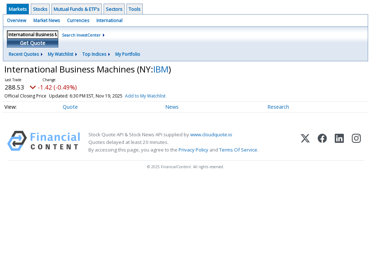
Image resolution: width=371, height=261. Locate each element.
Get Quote (32, 43)
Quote (70, 106)
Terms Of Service (238, 149)
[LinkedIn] (339, 142)
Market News (46, 20)
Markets (18, 9)
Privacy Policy (193, 149)
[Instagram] (356, 142)
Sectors (114, 9)
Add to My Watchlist (145, 96)
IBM (160, 69)
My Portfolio (127, 54)
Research (278, 106)
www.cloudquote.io (211, 134)
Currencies (78, 20)
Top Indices (94, 54)
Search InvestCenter (81, 35)
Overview (16, 20)
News (172, 106)
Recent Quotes (24, 54)
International (109, 20)
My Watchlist (60, 54)
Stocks (40, 9)
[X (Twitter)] (305, 142)
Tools (135, 9)
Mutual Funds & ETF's (77, 9)
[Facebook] (322, 142)
